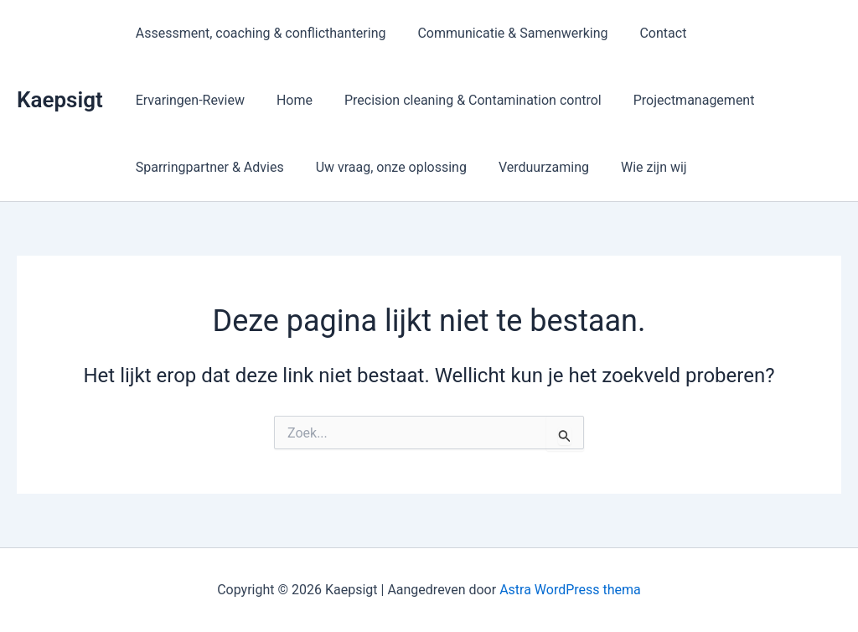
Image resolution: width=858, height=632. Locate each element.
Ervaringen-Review (754, 33)
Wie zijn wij (461, 167)
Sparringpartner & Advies (702, 100)
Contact (651, 33)
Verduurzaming (356, 167)
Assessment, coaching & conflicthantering (258, 33)
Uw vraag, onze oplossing (208, 167)
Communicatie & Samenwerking (506, 33)
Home (151, 100)
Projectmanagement (541, 100)
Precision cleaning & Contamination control (324, 100)
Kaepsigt (60, 99)
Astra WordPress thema (570, 590)
